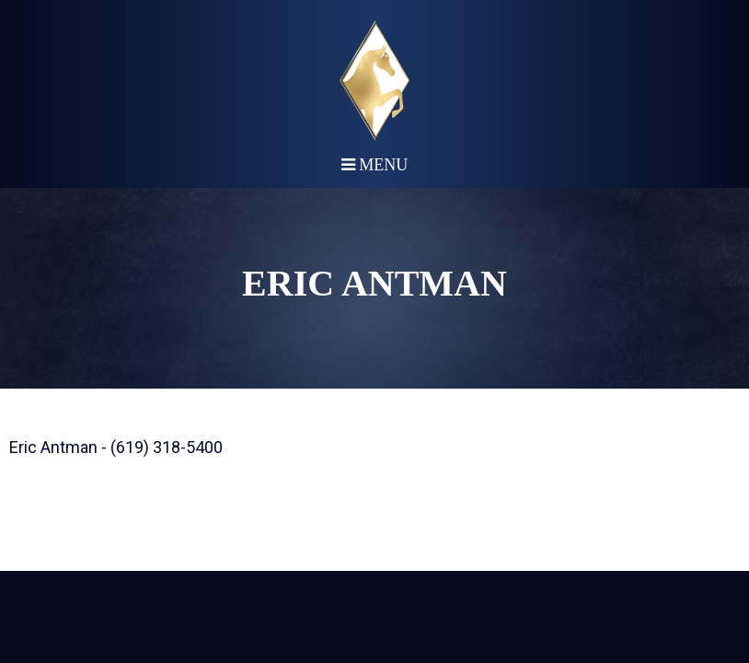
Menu (375, 165)
